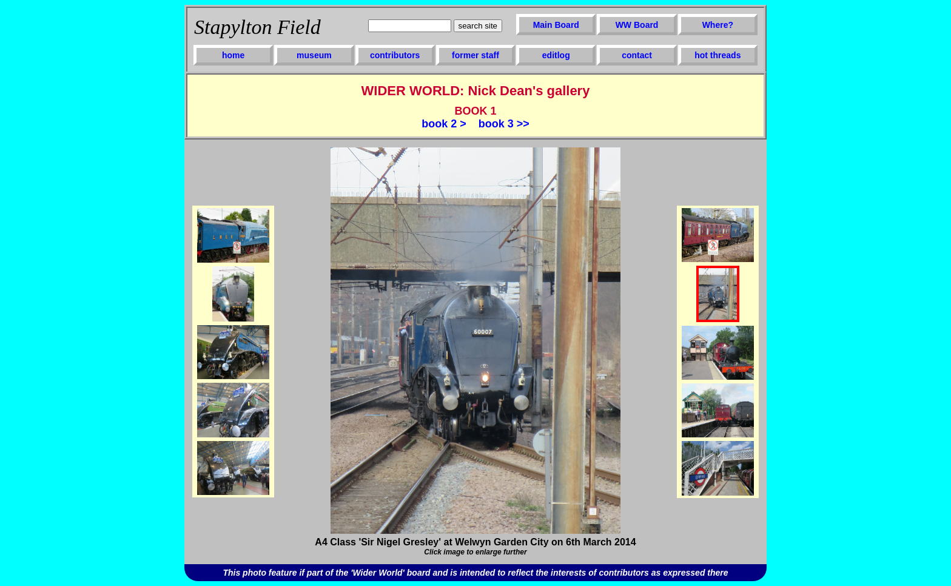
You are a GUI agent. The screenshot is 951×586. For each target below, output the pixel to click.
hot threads (717, 55)
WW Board (637, 25)
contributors (395, 55)
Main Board (556, 25)
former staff (475, 55)
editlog (556, 55)
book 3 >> (504, 124)
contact (637, 55)
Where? (717, 25)
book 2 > (444, 124)
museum (314, 55)
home (233, 55)
